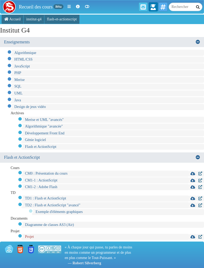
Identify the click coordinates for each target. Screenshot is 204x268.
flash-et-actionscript (62, 19)
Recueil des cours (36, 7)
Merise (19, 80)
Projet (29, 237)
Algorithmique (25, 53)
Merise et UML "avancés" (44, 120)
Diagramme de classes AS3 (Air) (49, 225)
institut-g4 (34, 19)
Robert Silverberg (87, 263)
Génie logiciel (35, 140)
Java (17, 100)
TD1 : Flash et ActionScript (45, 198)
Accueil (12, 19)
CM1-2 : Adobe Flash (41, 187)
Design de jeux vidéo (30, 107)
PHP (17, 73)
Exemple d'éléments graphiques (59, 212)
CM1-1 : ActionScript (41, 180)
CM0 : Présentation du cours (46, 173)
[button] (69, 6)
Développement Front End (45, 133)
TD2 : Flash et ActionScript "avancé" (52, 205)
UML (18, 93)
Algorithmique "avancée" (44, 126)
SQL (17, 86)
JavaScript (22, 66)
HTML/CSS (23, 59)
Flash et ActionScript (40, 147)
